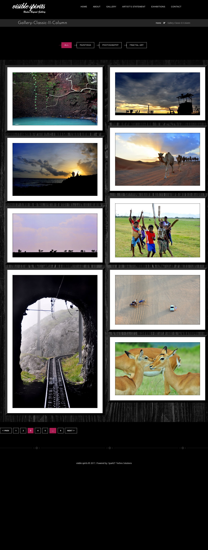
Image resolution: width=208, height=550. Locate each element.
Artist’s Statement (139, 6)
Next (71, 430)
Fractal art (137, 45)
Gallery (117, 6)
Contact (182, 6)
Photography (110, 45)
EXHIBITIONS (164, 6)
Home (89, 6)
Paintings (85, 45)
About (102, 6)
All (66, 45)
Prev (5, 430)
